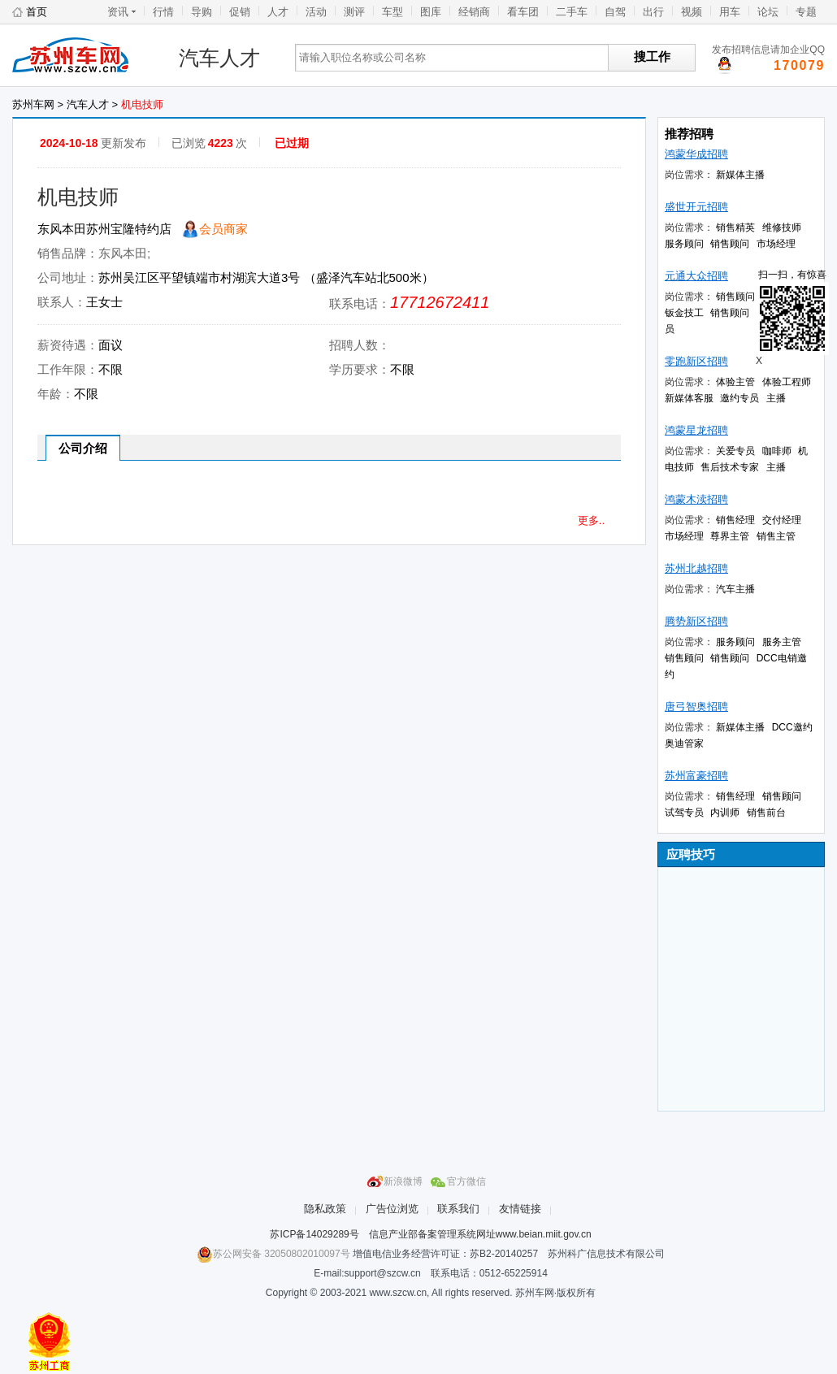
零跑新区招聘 (696, 361)
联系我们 (458, 1209)
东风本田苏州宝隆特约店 (104, 229)
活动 (316, 12)
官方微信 (466, 1181)
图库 (430, 12)
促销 (239, 12)
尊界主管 (729, 536)
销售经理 (735, 520)
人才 (277, 12)
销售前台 (766, 812)
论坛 (767, 12)
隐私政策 (325, 1209)
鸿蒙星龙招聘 (696, 430)
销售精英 (735, 227)
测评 (354, 12)
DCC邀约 (792, 727)
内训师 (724, 812)
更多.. (591, 520)
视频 (691, 12)
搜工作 (652, 56)
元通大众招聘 (696, 276)
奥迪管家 (684, 743)
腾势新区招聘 (696, 621)
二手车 (572, 12)
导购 (201, 12)
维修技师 (781, 227)
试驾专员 (684, 812)
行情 (163, 12)
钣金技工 (684, 313)
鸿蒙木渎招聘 (696, 499)
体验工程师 (786, 382)
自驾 (615, 12)
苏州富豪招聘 (696, 775)
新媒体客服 (689, 398)
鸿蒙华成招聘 (696, 154)
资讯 (117, 12)
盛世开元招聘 (696, 207)
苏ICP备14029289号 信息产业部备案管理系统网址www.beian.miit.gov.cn (430, 1234)
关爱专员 (735, 451)
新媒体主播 (740, 174)
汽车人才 (219, 57)
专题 (806, 12)
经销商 (474, 12)
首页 (36, 12)
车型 (392, 12)
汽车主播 (735, 589)
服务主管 (781, 642)
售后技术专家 (729, 467)
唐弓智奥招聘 (696, 706)
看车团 (523, 12)
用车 (729, 12)
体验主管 (735, 382)
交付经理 (781, 520)
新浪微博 (403, 1181)
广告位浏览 (392, 1209)
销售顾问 (729, 243)
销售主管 (776, 536)
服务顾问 (684, 243)
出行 (653, 12)
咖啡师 (776, 451)
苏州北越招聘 (696, 568)
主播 (776, 398)
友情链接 (520, 1209)
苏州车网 (81, 57)
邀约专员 (739, 398)
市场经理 (776, 243)
